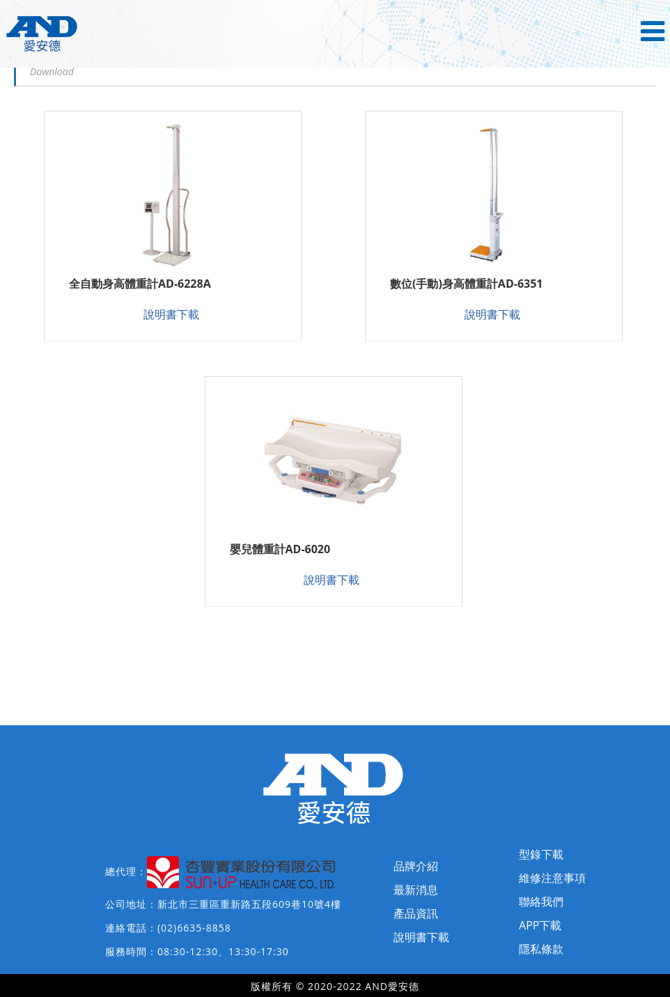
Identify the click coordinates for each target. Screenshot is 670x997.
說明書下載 (171, 314)
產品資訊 (416, 913)
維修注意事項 (552, 878)
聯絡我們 (541, 901)
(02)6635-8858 (194, 927)
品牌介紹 (416, 866)
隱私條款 (541, 949)
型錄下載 (541, 854)
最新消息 (416, 889)
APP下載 (540, 925)
